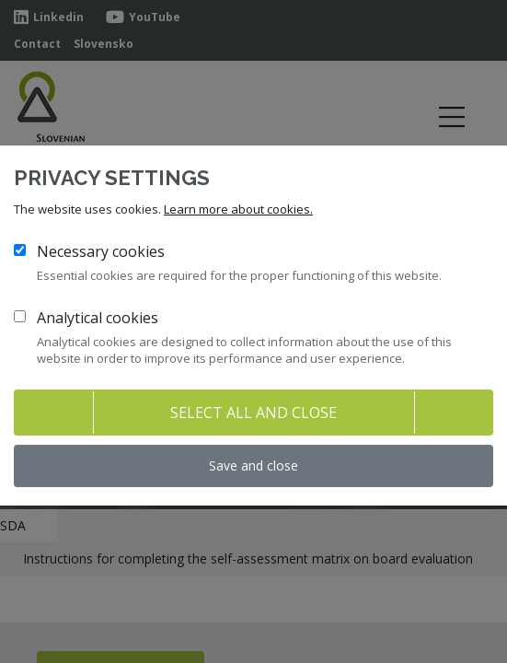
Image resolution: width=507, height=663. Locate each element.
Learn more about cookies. (238, 209)
